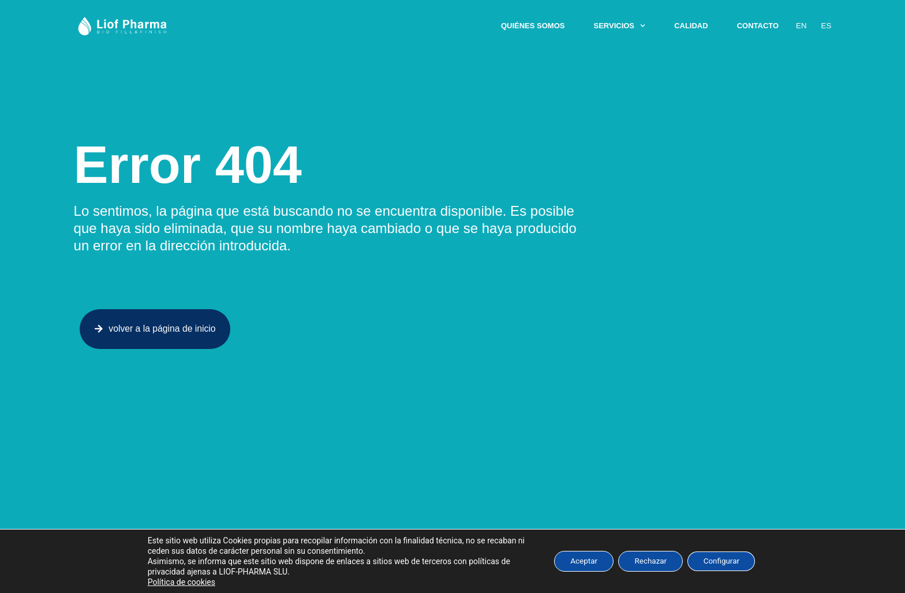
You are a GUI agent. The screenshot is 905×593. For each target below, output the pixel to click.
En (801, 25)
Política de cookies (174, 582)
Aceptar (579, 561)
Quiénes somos (534, 25)
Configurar (726, 561)
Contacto (758, 25)
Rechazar (650, 561)
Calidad (692, 25)
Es (826, 25)
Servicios (620, 25)
